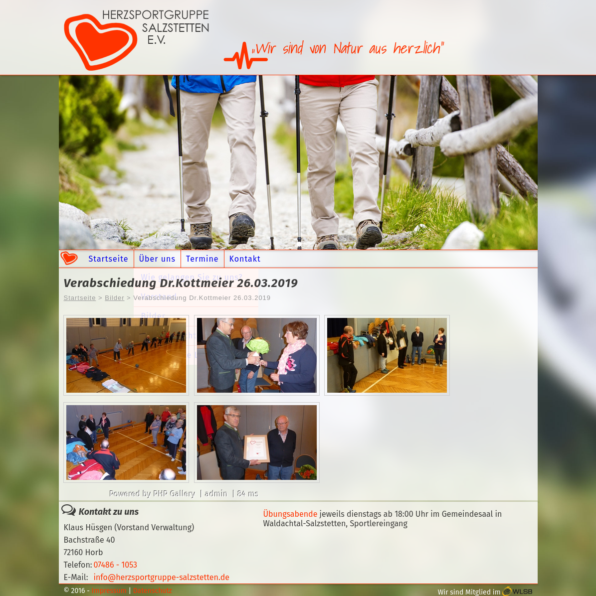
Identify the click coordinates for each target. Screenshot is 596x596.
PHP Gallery (175, 494)
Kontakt (245, 259)
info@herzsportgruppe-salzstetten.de (161, 577)
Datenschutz (152, 591)
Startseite (109, 259)
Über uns (157, 259)
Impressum (109, 591)
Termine (202, 259)
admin (216, 494)
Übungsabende (290, 514)
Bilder (114, 297)
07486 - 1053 (115, 565)
